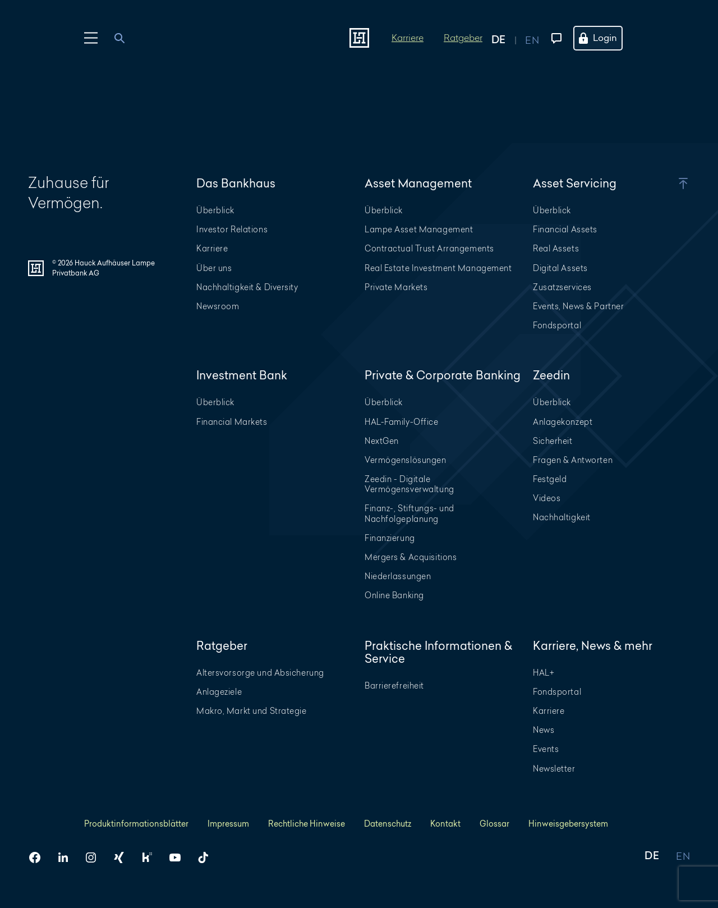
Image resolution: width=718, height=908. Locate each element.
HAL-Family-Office (402, 421)
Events (546, 749)
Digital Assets (560, 268)
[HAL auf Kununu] (151, 857)
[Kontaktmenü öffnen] (554, 38)
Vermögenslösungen (406, 460)
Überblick (215, 210)
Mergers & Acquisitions (411, 557)
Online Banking (394, 595)
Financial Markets (232, 421)
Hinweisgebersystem (568, 823)
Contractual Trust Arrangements (429, 248)
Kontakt (445, 823)
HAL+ (543, 672)
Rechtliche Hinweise (306, 823)
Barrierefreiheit (394, 685)
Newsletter (554, 768)
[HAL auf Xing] (123, 857)
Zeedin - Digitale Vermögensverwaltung (409, 484)
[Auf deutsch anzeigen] (508, 38)
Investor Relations (232, 229)
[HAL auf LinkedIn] (67, 857)
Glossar (494, 823)
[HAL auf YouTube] (179, 857)
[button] (667, 183)
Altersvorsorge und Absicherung (260, 672)
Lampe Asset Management (419, 229)
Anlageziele (219, 691)
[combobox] (125, 38)
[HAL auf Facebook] (39, 857)
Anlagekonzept (562, 421)
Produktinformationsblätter (136, 823)
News (543, 729)
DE (652, 857)
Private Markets (396, 287)
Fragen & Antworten (573, 460)
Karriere (408, 37)
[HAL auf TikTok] (207, 857)
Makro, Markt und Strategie (251, 710)
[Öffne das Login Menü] (604, 38)
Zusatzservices (562, 287)
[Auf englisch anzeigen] (532, 38)
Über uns (214, 268)
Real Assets (556, 248)
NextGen (382, 440)
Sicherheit (553, 440)
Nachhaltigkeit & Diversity (247, 287)
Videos (546, 498)
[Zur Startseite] (359, 38)
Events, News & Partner (578, 306)
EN (683, 857)
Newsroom (217, 306)
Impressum (228, 823)
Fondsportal (557, 325)
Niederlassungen (398, 576)
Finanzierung (390, 538)
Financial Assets (565, 229)
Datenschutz (387, 823)
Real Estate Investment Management (438, 268)
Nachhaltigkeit (562, 517)
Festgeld (550, 479)
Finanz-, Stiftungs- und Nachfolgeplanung (409, 513)
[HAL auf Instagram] (95, 857)
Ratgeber (463, 37)
